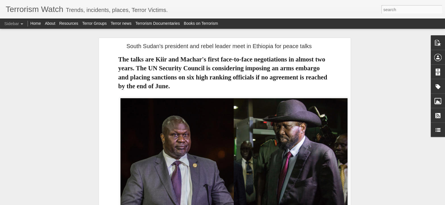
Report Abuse (257, 202)
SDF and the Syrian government (163, 175)
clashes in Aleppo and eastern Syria (162, 185)
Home (35, 23)
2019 (171, 155)
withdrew (184, 170)
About (50, 23)
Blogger (240, 202)
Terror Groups (94, 23)
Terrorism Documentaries (158, 23)
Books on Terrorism (201, 23)
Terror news (121, 23)
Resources (68, 23)
